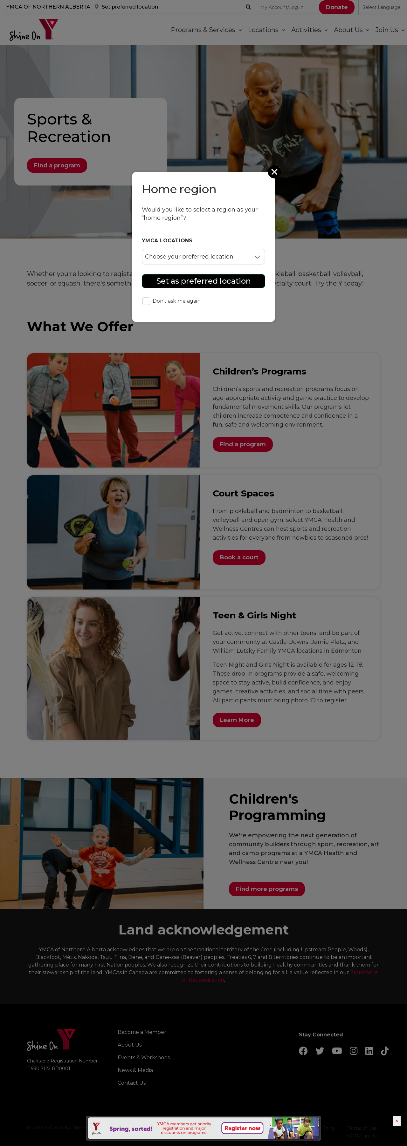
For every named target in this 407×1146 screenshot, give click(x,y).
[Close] (275, 171)
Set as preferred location (203, 281)
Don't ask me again (171, 301)
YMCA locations (167, 241)
